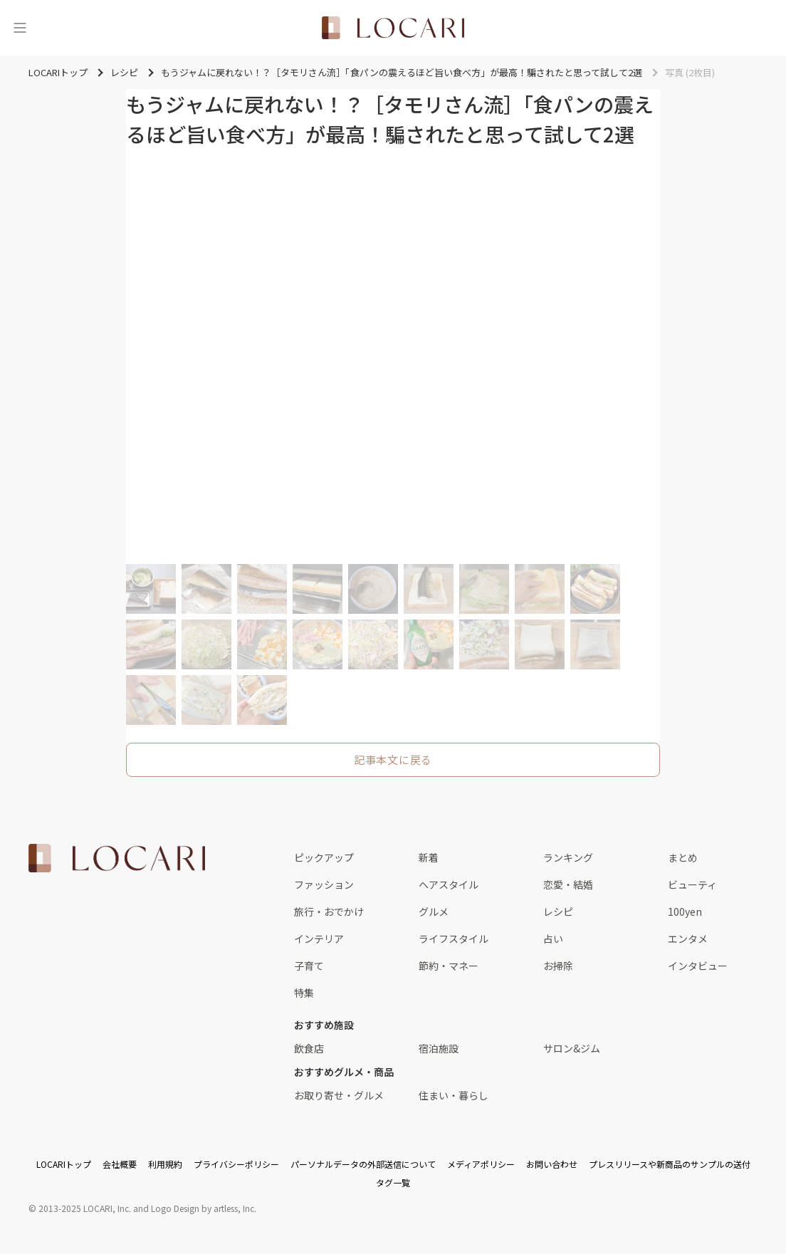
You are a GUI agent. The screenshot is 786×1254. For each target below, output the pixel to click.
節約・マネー (448, 965)
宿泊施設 (439, 1048)
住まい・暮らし (453, 1095)
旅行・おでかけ (329, 911)
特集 (304, 993)
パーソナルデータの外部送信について (363, 1164)
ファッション (324, 884)
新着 (429, 857)
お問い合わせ (551, 1164)
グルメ (434, 911)
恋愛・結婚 (568, 884)
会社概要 (120, 1164)
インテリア (319, 938)
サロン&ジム (571, 1048)
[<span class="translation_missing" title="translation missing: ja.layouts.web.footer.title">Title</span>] (116, 858)
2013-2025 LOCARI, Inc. (84, 1208)
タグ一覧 (393, 1182)
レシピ (558, 911)
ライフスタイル (453, 938)
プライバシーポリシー (236, 1164)
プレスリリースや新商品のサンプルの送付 (669, 1164)
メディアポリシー (481, 1164)
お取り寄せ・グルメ (339, 1095)
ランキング (568, 857)
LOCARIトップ (63, 1164)
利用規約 (165, 1164)
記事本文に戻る (393, 759)
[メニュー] (19, 28)
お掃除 (558, 965)
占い (553, 938)
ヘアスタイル (448, 884)
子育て (309, 965)
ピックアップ (324, 857)
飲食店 (309, 1048)
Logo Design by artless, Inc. (203, 1208)
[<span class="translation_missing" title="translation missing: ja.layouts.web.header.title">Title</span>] (393, 27)
